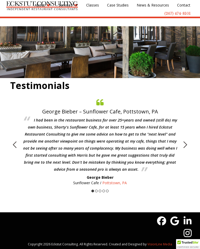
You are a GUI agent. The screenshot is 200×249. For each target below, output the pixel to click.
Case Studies (118, 5)
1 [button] (92, 191)
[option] (100, 141)
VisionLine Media (159, 244)
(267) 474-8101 (177, 13)
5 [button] (107, 191)
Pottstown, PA (114, 182)
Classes (92, 5)
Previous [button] (15, 144)
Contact (183, 5)
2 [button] (96, 191)
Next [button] (185, 144)
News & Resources (153, 5)
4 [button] (103, 191)
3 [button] (100, 191)
